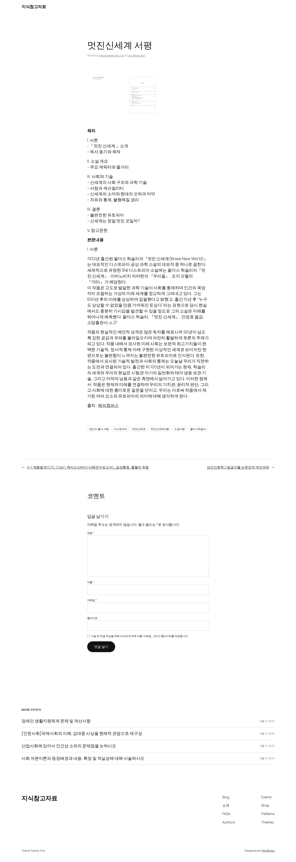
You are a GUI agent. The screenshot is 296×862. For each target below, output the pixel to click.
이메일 (92, 600)
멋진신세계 (139, 429)
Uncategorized (136, 55)
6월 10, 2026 (267, 721)
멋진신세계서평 (160, 429)
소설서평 (179, 429)
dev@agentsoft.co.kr (112, 55)
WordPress (268, 850)
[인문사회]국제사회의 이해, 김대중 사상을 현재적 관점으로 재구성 (82, 733)
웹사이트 (92, 618)
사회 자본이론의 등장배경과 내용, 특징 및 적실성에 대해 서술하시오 (83, 758)
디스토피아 (120, 429)
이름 (90, 582)
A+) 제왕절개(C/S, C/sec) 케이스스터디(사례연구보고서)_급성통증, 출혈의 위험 (88, 467)
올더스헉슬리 (198, 429)
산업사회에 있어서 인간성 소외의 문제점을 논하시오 (69, 746)
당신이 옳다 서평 (99, 429)
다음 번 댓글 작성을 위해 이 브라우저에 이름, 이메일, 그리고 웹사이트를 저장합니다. (139, 636)
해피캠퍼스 (108, 405)
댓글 (90, 533)
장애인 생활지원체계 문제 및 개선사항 (56, 721)
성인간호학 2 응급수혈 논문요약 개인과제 (238, 467)
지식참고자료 (34, 6)
